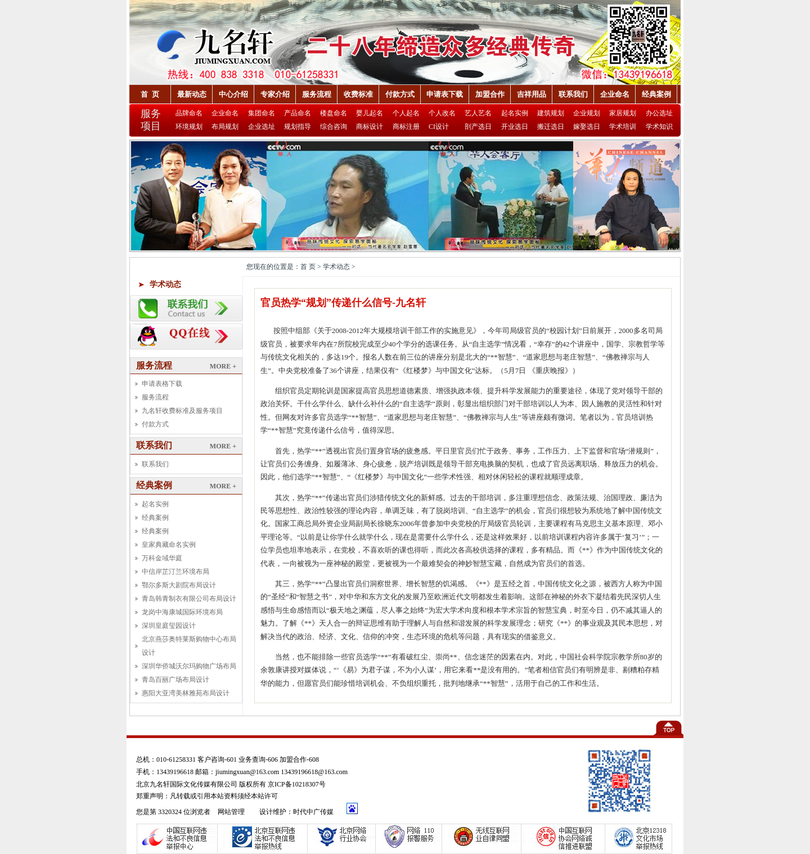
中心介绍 (233, 94)
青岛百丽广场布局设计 (175, 680)
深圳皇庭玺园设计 (169, 626)
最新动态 (191, 94)
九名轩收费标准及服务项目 (182, 411)
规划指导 (297, 127)
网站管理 (232, 812)
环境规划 (189, 127)
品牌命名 (189, 113)
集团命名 (261, 113)
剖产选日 (478, 127)
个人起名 (406, 113)
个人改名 (442, 113)
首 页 (150, 94)
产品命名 (297, 113)
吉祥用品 (531, 94)
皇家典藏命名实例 (169, 545)
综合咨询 (333, 127)
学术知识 (659, 127)
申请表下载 (444, 94)
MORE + (223, 366)
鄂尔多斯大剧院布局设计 (179, 585)
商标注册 (406, 127)
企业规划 (586, 113)
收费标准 (358, 94)
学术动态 (165, 284)
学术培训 (622, 127)
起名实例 (514, 113)
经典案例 (656, 94)
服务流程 (316, 94)
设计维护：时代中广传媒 (296, 812)
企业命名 (614, 94)
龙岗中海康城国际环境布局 (182, 612)
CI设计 (439, 127)
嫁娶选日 (586, 127)
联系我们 (573, 94)
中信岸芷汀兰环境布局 (175, 572)
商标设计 (369, 127)
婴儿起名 (369, 113)
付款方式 (400, 94)
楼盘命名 (333, 113)
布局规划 (225, 127)
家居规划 (622, 113)
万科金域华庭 (162, 558)
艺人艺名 (478, 113)
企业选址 (261, 127)
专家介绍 (275, 94)
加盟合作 (490, 94)
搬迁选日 (550, 127)
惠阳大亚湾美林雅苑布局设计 (186, 693)
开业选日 (514, 127)
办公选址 (659, 113)
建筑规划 (550, 113)
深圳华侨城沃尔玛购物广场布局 (189, 666)
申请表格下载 (162, 384)
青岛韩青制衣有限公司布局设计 (189, 599)
